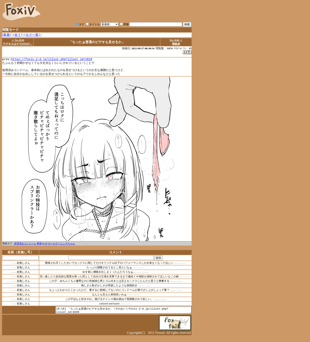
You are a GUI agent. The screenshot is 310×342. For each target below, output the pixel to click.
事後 (39, 245)
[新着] (6, 35)
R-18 (44, 245)
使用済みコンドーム (25, 245)
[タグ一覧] (32, 35)
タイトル (93, 24)
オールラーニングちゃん (61, 245)
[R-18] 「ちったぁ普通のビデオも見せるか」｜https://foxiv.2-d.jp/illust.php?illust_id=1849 (115, 312)
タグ (80, 24)
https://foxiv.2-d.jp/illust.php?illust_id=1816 (51, 60)
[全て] (17, 35)
